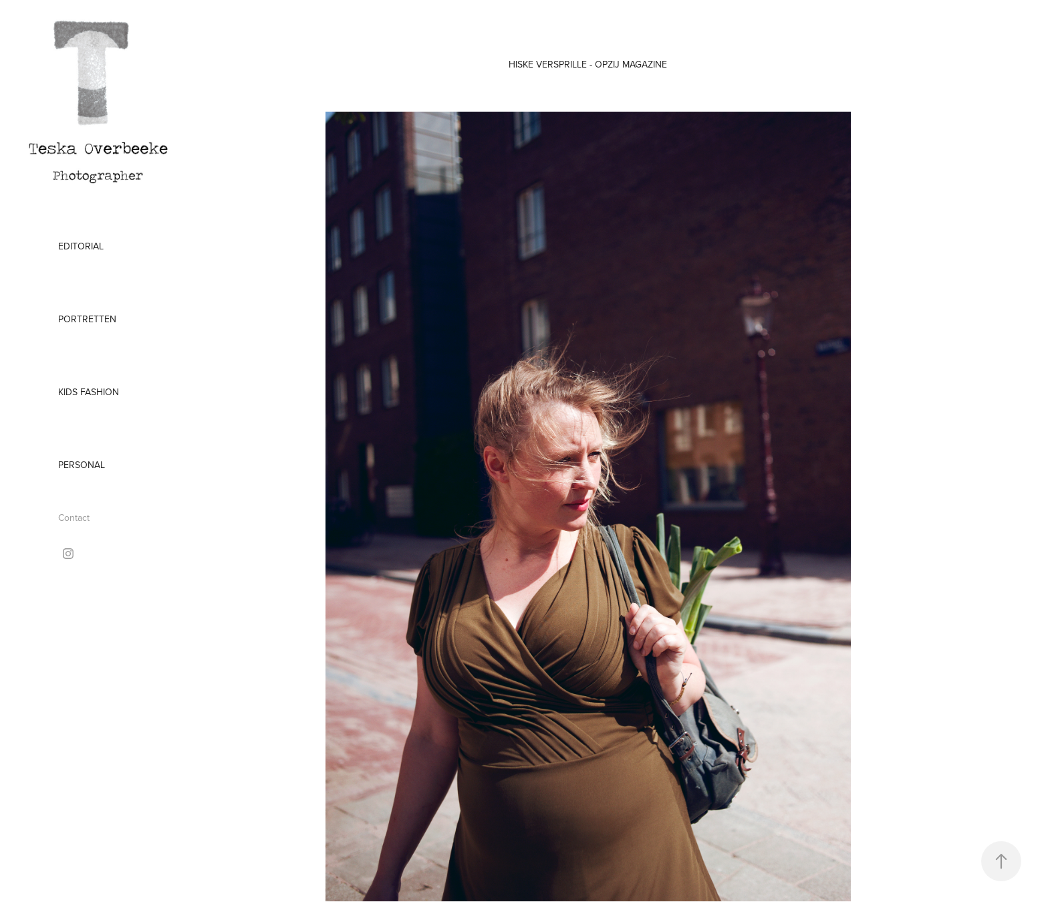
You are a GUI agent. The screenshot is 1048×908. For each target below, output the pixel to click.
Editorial (81, 246)
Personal (81, 464)
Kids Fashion (88, 392)
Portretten (87, 319)
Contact (74, 517)
